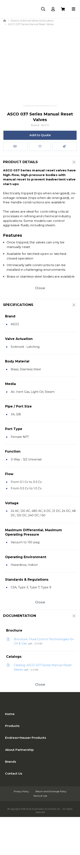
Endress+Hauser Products (25, 738)
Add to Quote (40, 135)
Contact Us (13, 773)
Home (10, 714)
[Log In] (52, 9)
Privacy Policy (21, 791)
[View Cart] (62, 9)
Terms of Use (40, 795)
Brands (10, 761)
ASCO (45, 125)
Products (12, 726)
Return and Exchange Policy (50, 791)
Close (40, 288)
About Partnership (19, 750)
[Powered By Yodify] (40, 824)
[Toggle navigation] (73, 9)
